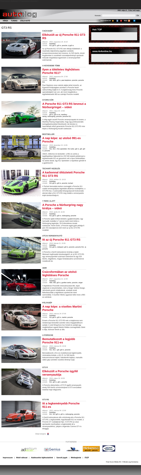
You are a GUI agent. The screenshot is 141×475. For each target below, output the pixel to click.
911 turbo (71, 149)
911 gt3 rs (52, 45)
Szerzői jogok (61, 458)
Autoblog (52, 43)
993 (50, 80)
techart (70, 183)
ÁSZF (87, 458)
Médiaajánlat (76, 458)
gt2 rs (77, 149)
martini (64, 317)
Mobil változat (21, 458)
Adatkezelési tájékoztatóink (42, 458)
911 (50, 149)
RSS (125, 21)
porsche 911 (67, 116)
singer (80, 282)
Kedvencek (106, 21)
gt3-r (59, 382)
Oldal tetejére (40, 434)
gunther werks (66, 282)
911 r (54, 149)
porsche (64, 45)
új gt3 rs (71, 45)
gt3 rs (6, 27)
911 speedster (62, 149)
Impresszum (8, 458)
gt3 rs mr (57, 114)
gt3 (81, 149)
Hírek (5, 21)
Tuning (14, 21)
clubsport (60, 247)
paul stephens (66, 80)
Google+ (121, 21)
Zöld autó (25, 21)
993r (54, 80)
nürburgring (51, 116)
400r (50, 282)
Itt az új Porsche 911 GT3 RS (61, 239)
